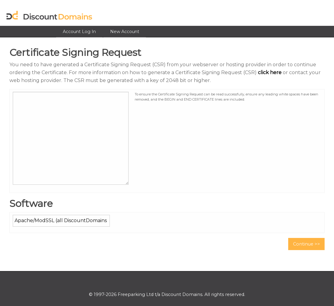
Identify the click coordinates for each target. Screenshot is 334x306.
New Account (124, 31)
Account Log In (79, 31)
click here (270, 72)
